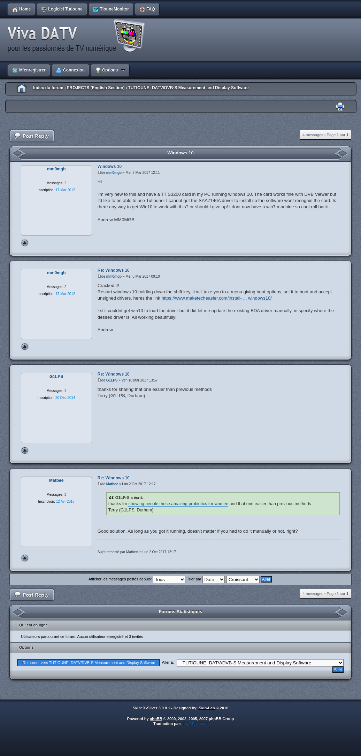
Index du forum (48, 87)
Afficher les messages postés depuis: (137, 579)
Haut (25, 243)
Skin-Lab (207, 708)
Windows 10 (180, 152)
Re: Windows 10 (114, 270)
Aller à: (168, 662)
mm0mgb (114, 173)
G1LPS (112, 380)
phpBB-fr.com (195, 724)
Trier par (205, 579)
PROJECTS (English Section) (95, 87)
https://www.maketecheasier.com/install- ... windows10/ (216, 298)
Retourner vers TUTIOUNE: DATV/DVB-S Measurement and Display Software (89, 663)
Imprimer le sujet (340, 106)
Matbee (112, 484)
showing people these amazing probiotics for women (178, 503)
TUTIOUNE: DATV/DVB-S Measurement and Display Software (188, 87)
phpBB (156, 719)
